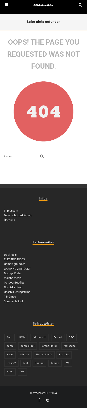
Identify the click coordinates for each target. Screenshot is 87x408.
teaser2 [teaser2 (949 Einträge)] (11, 363)
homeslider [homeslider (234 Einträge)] (28, 346)
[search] (42, 156)
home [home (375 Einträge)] (10, 346)
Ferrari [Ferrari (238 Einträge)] (57, 337)
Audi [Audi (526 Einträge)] (9, 337)
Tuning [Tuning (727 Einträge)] (39, 363)
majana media (13, 278)
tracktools (10, 254)
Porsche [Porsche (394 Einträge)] (64, 354)
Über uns (9, 220)
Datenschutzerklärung (18, 215)
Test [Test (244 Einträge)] (25, 363)
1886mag (10, 296)
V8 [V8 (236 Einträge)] (68, 363)
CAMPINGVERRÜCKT (17, 268)
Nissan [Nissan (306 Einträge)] (24, 354)
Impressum (11, 210)
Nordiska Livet (13, 287)
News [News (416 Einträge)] (10, 354)
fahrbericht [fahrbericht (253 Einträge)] (39, 337)
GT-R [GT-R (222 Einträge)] (71, 337)
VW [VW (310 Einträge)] (22, 371)
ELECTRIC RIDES (14, 259)
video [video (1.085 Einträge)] (10, 371)
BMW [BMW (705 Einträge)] (22, 337)
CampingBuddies (14, 264)
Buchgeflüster (12, 273)
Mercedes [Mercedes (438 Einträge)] (70, 346)
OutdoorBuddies (14, 282)
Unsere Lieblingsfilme (17, 292)
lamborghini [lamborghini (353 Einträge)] (49, 346)
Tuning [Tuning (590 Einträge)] (55, 363)
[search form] (21, 156)
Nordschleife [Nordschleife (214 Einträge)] (44, 354)
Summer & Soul (13, 301)
